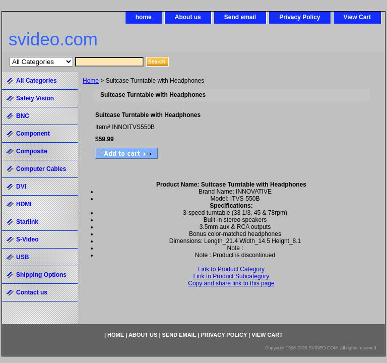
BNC (22, 115)
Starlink (27, 221)
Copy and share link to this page (231, 283)
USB (22, 257)
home (144, 17)
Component (33, 133)
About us (188, 17)
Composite (31, 151)
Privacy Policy (299, 17)
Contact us (31, 292)
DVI (21, 186)
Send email (240, 17)
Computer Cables (41, 168)
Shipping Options (41, 274)
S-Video (27, 239)
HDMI (24, 204)
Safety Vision (35, 98)
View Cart (357, 17)
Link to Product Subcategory (232, 276)
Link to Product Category (231, 269)
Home (91, 80)
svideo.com (53, 39)
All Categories (36, 80)
